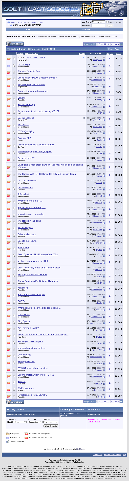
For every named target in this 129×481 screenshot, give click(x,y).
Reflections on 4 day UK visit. (32, 395)
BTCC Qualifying (26, 131)
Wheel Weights (25, 227)
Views (118, 54)
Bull (100, 153)
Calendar (86, 29)
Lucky (99, 303)
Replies (109, 54)
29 (110, 58)
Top (124, 455)
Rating (82, 54)
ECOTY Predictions (27, 180)
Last (116, 44)
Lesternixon (97, 243)
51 (109, 44)
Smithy (20, 140)
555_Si (99, 310)
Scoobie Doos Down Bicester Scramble (37, 77)
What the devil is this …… (30, 200)
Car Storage (24, 64)
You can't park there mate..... (32, 348)
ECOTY (21, 301)
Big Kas (21, 147)
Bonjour (21, 98)
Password (86, 25)
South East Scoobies (19, 22)
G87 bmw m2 (24, 354)
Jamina (21, 277)
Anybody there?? (26, 158)
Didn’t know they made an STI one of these (39, 267)
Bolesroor (22, 243)
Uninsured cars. (25, 187)
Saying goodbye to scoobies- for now (36, 144)
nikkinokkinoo (23, 67)
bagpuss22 (22, 87)
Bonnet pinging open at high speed (35, 151)
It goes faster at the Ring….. (32, 207)
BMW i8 (22, 381)
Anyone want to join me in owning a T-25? (38, 111)
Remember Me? (114, 22)
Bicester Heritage (26, 104)
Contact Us (97, 455)
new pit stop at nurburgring (31, 214)
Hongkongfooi (23, 60)
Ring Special (24, 321)
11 (105, 44)
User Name (86, 22)
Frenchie (98, 73)
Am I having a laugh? (28, 328)
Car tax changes (26, 118)
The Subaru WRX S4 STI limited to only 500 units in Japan (47, 174)
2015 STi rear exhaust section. (33, 368)
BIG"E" (99, 147)
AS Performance (26, 388)
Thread (20, 54)
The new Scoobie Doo (29, 71)
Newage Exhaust (26, 361)
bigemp (99, 256)
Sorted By (11, 420)
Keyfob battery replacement (31, 84)
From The (46, 420)
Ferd (100, 397)
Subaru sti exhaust (27, 234)
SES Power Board (36, 57)
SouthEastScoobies (112, 455)
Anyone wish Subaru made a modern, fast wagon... (43, 334)
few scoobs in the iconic (29, 221)
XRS (20, 113)
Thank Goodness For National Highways (38, 281)
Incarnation (23, 247)
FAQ (28, 29)
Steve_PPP (22, 120)
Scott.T (99, 183)
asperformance (96, 323)
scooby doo (97, 60)
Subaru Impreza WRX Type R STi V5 (36, 375)
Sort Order (32, 420)
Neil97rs (98, 203)
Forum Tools (113, 49)
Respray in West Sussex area (32, 274)
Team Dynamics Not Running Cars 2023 (38, 254)
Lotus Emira (24, 314)
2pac (20, 330)
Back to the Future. (27, 241)
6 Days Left (23, 194)
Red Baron (97, 86)
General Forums (36, 22)
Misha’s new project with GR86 (33, 261)
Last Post (94, 53)
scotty (99, 100)
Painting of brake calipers (30, 341)
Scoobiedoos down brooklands (33, 91)
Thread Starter (31, 54)
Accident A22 (24, 138)
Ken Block (23, 288)
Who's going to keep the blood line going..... (39, 308)
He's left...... (23, 124)
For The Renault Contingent (31, 294)
